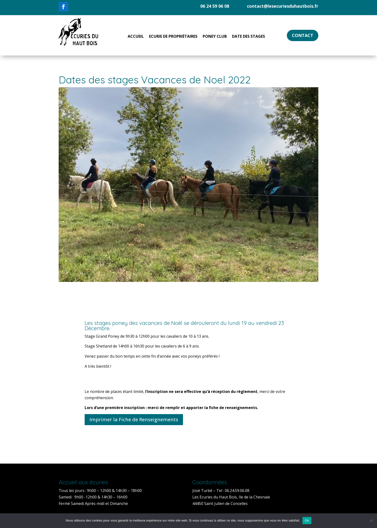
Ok (307, 520)
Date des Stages (248, 37)
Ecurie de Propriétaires (173, 37)
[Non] (371, 520)
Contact (302, 35)
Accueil (136, 37)
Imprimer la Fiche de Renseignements (133, 419)
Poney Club (215, 37)
